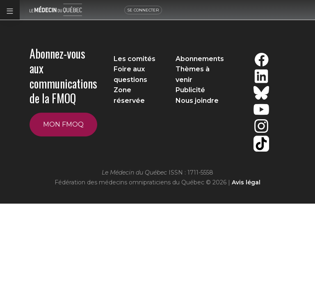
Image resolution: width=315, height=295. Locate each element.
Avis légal (246, 182)
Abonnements (200, 59)
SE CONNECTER (145, 10)
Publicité (190, 90)
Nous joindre (197, 100)
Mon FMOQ (63, 124)
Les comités (134, 59)
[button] (10, 10)
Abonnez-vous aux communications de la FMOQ (63, 76)
